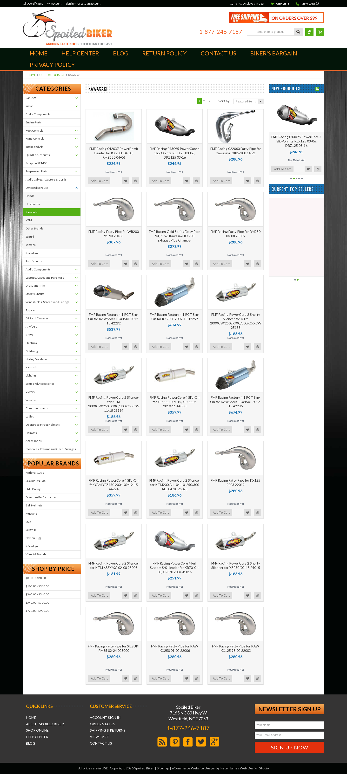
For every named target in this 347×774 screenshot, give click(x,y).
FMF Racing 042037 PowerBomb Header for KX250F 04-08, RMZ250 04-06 (113, 153)
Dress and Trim (35, 285)
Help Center (37, 737)
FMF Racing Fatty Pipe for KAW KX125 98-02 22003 (235, 648)
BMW (29, 335)
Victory (30, 392)
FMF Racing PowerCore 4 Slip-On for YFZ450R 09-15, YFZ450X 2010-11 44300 (175, 401)
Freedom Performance (41, 497)
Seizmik (31, 530)
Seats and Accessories (40, 383)
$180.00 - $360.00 (37, 586)
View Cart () (310, 3)
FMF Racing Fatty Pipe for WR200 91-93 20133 (113, 233)
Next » (209, 101)
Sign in (70, 3)
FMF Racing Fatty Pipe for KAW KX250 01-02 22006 (174, 648)
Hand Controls (35, 138)
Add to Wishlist (125, 180)
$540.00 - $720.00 (37, 602)
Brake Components (38, 114)
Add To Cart (99, 181)
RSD (28, 522)
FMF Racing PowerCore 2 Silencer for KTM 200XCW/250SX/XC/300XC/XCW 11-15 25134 (113, 404)
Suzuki (30, 236)
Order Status (102, 724)
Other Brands (34, 228)
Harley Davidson (36, 359)
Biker (67, 27)
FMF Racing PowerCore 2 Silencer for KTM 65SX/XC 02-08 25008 (113, 565)
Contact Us (101, 743)
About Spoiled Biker (45, 724)
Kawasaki (32, 212)
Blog (30, 743)
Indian (29, 106)
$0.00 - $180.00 (36, 578)
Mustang (31, 513)
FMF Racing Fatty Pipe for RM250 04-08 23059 (235, 233)
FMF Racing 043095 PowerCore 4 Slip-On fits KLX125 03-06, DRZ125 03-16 (175, 153)
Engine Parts (34, 122)
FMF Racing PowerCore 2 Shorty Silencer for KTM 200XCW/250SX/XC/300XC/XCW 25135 (235, 321)
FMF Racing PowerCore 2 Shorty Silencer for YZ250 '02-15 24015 (235, 565)
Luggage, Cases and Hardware (45, 277)
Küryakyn (32, 546)
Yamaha (31, 245)
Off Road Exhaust (52, 74)
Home (32, 74)
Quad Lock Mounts (38, 155)
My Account (54, 3)
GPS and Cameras (37, 318)
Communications (37, 408)
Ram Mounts (34, 261)
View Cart (99, 737)
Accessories (34, 441)
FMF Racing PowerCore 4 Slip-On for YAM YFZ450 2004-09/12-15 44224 (114, 484)
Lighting (31, 375)
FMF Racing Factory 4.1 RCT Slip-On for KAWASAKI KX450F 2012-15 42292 (113, 318)
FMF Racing (33, 489)
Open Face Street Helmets (43, 424)
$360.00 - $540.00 (37, 594)
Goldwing (32, 351)
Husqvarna (33, 204)
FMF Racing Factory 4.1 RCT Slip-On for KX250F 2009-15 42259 (174, 316)
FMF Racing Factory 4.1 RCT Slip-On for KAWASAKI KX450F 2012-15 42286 (235, 401)
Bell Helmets (34, 505)
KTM (29, 220)
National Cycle (35, 472)
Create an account (88, 3)
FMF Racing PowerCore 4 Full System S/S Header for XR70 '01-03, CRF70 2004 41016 (174, 567)
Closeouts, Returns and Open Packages (51, 449)
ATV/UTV (31, 326)
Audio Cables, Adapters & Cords (46, 179)
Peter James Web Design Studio (244, 768)
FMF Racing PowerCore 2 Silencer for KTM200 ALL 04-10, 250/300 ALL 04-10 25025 (174, 484)
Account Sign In (105, 718)
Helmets (31, 433)
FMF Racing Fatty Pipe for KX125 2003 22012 (235, 482)
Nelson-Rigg (33, 538)
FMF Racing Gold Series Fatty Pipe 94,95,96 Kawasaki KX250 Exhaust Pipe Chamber (174, 235)
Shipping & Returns (107, 730)
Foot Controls (34, 130)
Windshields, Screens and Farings (47, 302)
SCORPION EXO (36, 481)
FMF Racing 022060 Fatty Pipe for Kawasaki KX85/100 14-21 (235, 151)
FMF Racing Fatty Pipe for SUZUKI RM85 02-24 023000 (114, 648)
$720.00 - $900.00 (37, 610)
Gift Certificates (33, 3)
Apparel (30, 310)
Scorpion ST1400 (36, 163)
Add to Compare (135, 180)
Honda (30, 196)
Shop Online (37, 730)
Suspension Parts (37, 171)
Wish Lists (282, 3)
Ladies (30, 416)
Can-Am (31, 98)
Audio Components (38, 269)
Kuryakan (32, 253)
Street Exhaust (35, 294)
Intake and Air (34, 146)
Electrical (32, 343)
